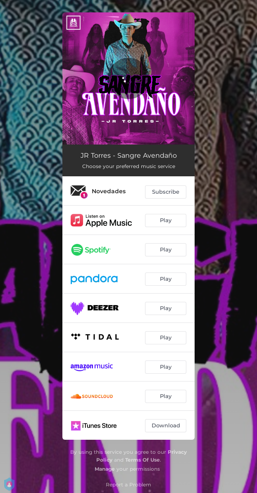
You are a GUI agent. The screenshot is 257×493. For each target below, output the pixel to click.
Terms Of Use (142, 460)
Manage (105, 469)
